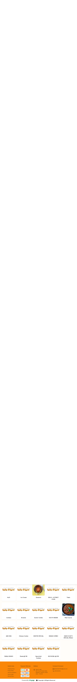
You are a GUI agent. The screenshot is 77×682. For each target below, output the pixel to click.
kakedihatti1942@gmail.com (60, 668)
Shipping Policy (11, 668)
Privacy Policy (11, 670)
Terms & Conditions (12, 672)
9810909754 (57, 671)
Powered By (28, 680)
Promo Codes (11, 674)
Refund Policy (11, 676)
